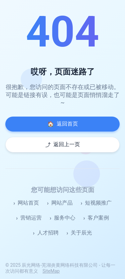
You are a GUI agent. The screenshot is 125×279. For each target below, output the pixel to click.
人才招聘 (48, 233)
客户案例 (98, 218)
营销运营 (31, 218)
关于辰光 (81, 233)
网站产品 (62, 203)
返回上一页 (62, 144)
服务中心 (64, 218)
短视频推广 (98, 203)
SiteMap (50, 271)
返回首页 (62, 124)
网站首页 (28, 203)
